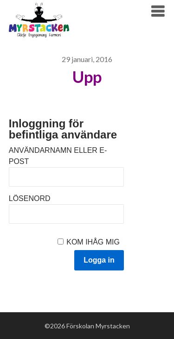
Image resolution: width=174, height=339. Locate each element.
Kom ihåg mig (93, 242)
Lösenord (30, 198)
